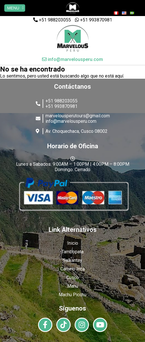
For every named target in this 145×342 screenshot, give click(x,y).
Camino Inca (72, 269)
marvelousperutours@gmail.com (77, 115)
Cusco (72, 277)
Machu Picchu (72, 294)
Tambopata (72, 251)
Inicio (72, 243)
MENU (15, 8)
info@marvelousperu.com (72, 59)
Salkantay (72, 260)
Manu (72, 286)
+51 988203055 (52, 20)
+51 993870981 (93, 20)
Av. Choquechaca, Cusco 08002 (76, 131)
